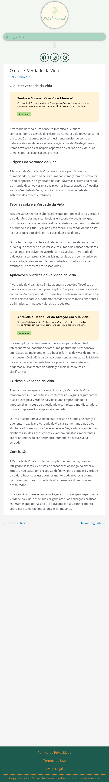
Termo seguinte (93, 523)
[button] (54, 45)
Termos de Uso (54, 760)
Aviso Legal (54, 769)
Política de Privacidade (54, 752)
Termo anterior (16, 523)
